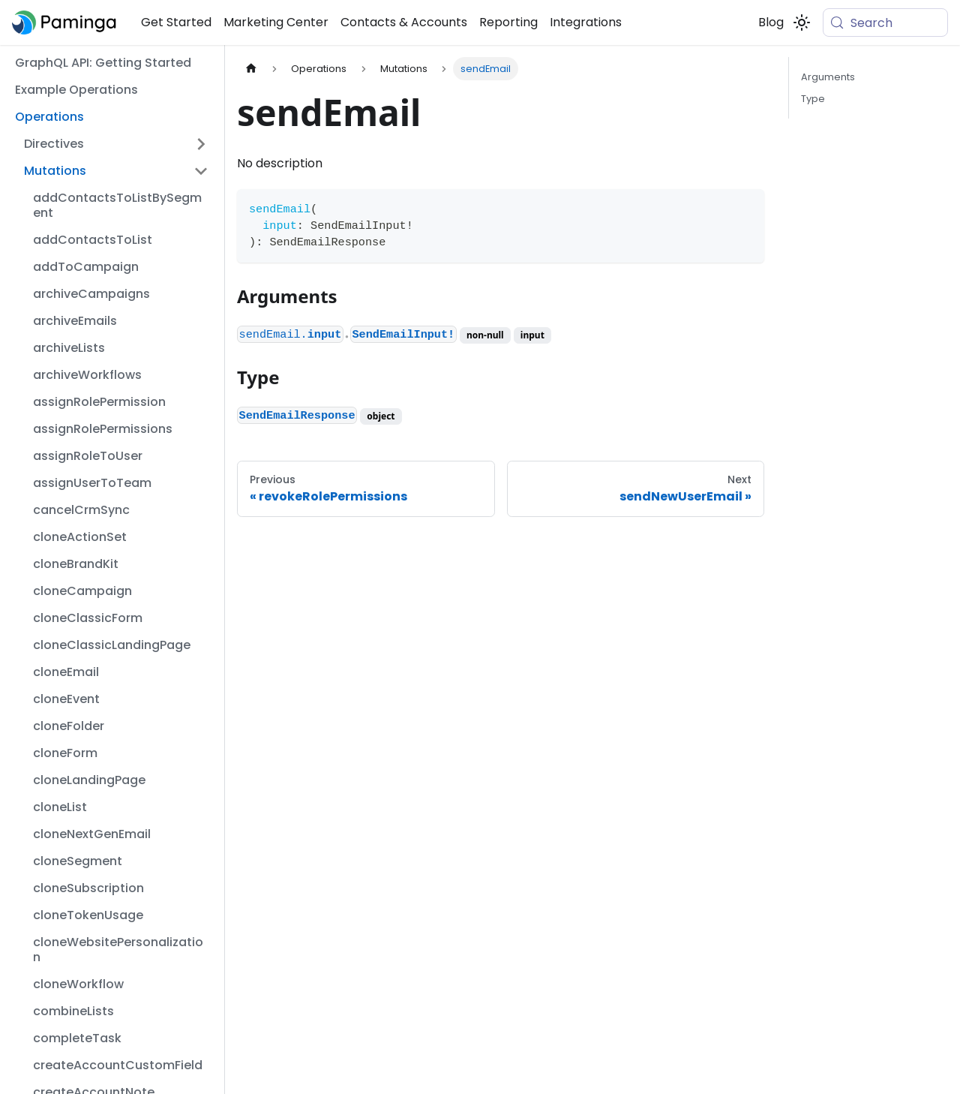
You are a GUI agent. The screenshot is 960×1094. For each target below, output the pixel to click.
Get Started (176, 22)
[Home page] (251, 68)
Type (813, 98)
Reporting (508, 22)
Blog (771, 22)
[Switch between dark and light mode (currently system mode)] (802, 23)
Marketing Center (276, 22)
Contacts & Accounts (403, 22)
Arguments (828, 77)
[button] (116, 144)
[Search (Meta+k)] (885, 22)
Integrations (586, 22)
